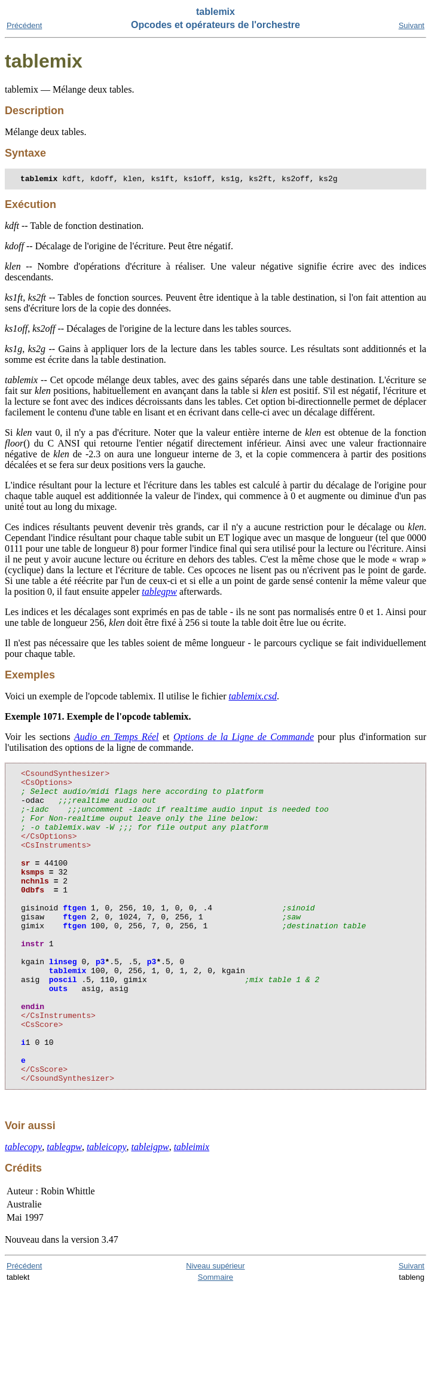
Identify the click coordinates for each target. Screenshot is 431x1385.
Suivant (411, 25)
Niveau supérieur (215, 1330)
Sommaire (215, 1341)
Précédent (24, 25)
